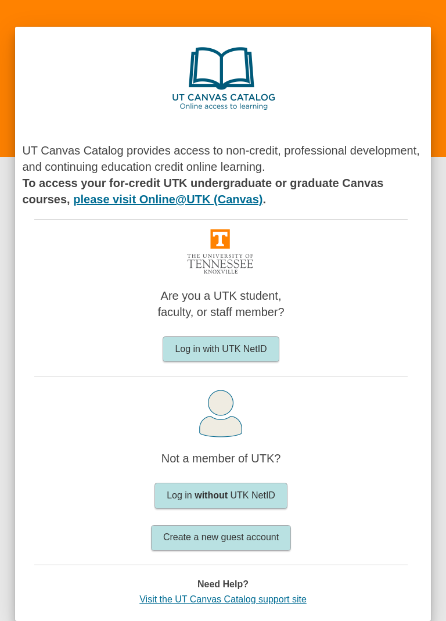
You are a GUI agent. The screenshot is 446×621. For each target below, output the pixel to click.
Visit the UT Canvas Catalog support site (223, 599)
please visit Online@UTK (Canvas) (167, 199)
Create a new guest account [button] (221, 537)
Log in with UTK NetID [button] (221, 349)
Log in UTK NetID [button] (221, 495)
